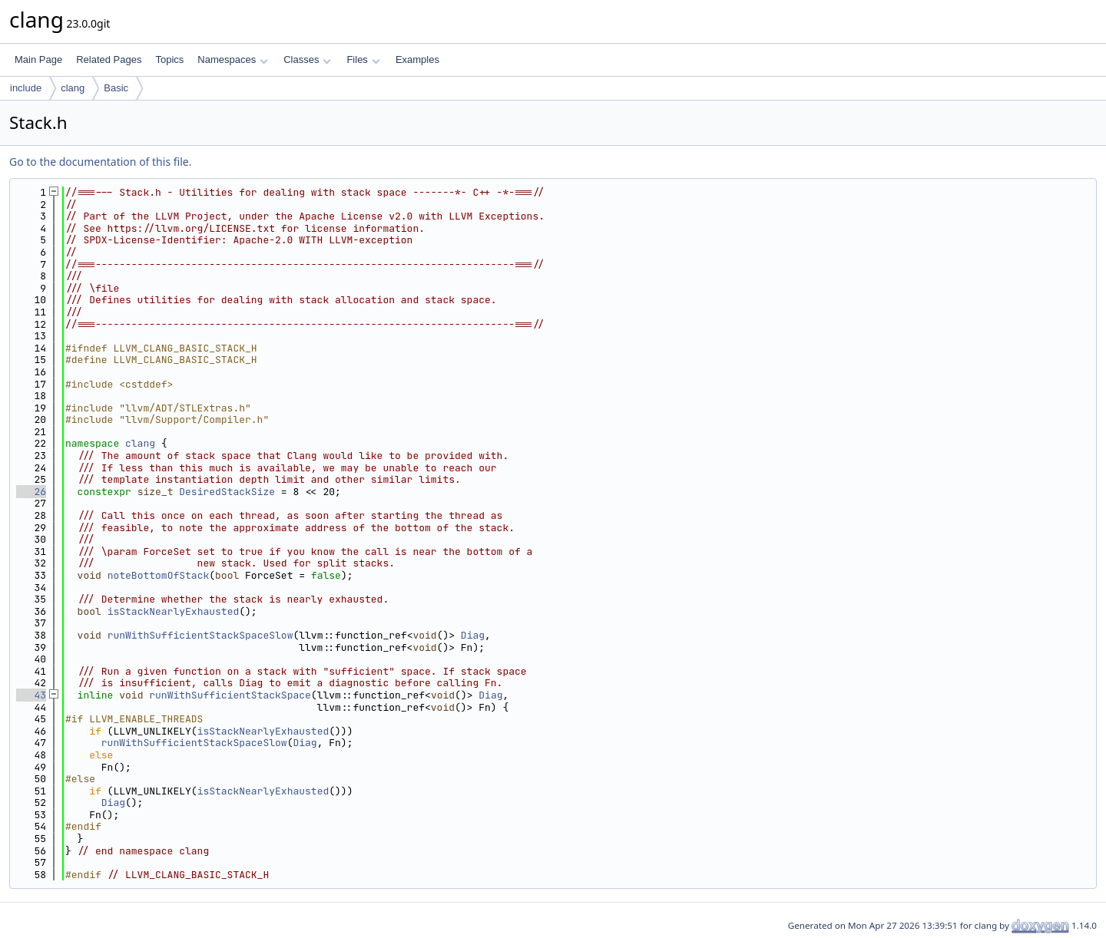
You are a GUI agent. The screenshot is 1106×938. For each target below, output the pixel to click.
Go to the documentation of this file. (100, 161)
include (25, 88)
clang (72, 88)
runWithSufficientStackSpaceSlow (200, 635)
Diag (473, 635)
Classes (307, 59)
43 (31, 695)
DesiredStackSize (227, 491)
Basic (116, 88)
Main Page (38, 59)
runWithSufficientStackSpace (230, 695)
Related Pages (108, 59)
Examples (417, 59)
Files (362, 59)
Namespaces (232, 59)
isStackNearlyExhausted (174, 611)
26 (31, 491)
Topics (169, 59)
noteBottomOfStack (159, 575)
